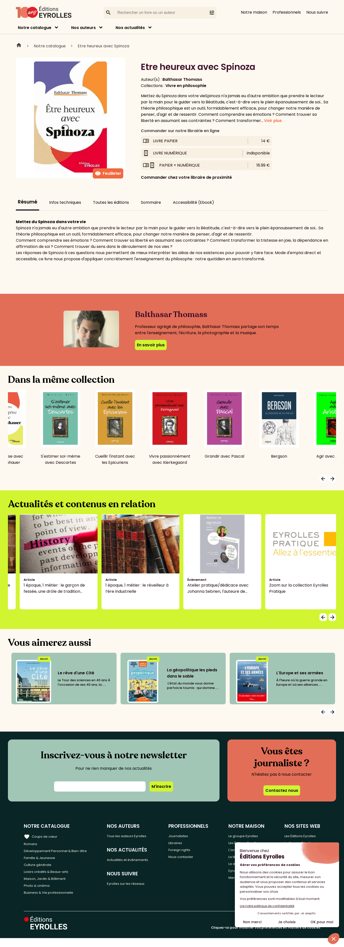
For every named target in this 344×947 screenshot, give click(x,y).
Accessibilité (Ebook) (193, 202)
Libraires (185, 844)
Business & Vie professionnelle (53, 901)
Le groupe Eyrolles (248, 835)
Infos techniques (65, 202)
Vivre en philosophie (185, 86)
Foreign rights (190, 852)
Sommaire (151, 202)
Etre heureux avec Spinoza (103, 46)
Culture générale (40, 868)
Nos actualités (130, 27)
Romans (32, 844)
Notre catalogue (34, 27)
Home (19, 46)
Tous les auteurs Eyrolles (137, 835)
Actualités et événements (139, 861)
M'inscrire (161, 786)
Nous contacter (192, 860)
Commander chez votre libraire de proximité (186, 177)
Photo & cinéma (39, 893)
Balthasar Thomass (182, 79)
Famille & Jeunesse (42, 860)
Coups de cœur (43, 836)
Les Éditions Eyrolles (301, 835)
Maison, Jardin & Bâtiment (49, 885)
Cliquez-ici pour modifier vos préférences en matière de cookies (265, 936)
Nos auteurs (83, 27)
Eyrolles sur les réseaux (136, 886)
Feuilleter (108, 174)
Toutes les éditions (111, 202)
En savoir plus (151, 345)
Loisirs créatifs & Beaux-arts (51, 876)
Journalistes (189, 835)
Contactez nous (281, 790)
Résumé (27, 202)
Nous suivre (317, 12)
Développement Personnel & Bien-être (62, 852)
